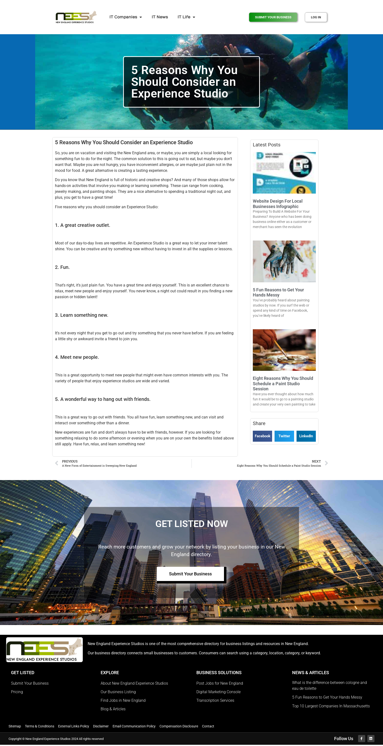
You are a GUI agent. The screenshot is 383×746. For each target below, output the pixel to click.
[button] (262, 436)
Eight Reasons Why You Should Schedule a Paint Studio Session (283, 383)
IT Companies (125, 17)
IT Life (186, 17)
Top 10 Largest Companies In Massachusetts (331, 706)
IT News (160, 17)
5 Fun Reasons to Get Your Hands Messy (278, 292)
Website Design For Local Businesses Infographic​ (278, 203)
